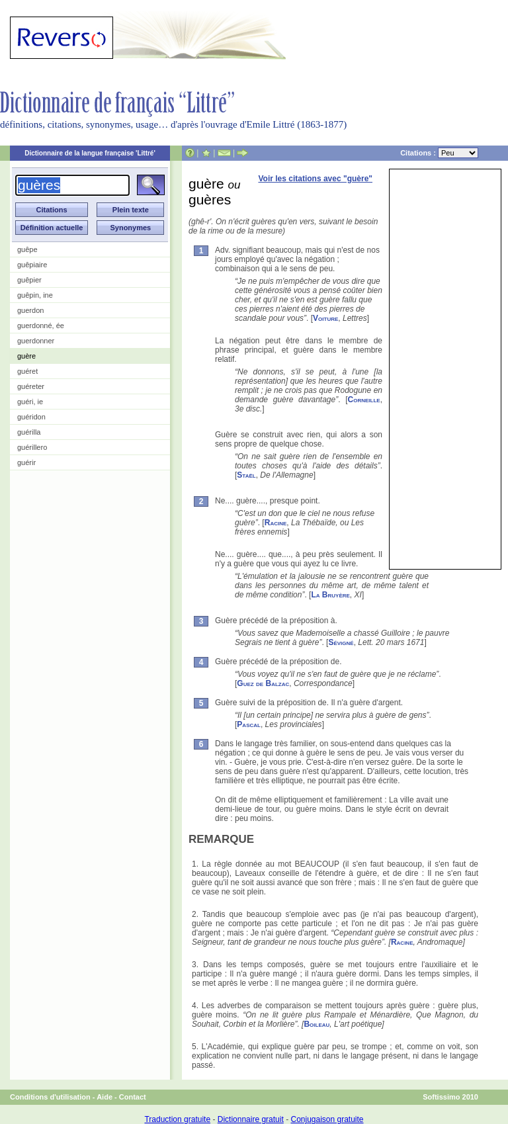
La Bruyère (330, 594)
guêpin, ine (35, 295)
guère (26, 356)
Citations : (439, 153)
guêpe (27, 249)
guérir (26, 462)
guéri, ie (30, 402)
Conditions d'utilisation (50, 1097)
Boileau (316, 1024)
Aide (104, 1097)
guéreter (30, 386)
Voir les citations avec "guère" (315, 178)
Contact (132, 1097)
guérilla (28, 432)
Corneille (364, 399)
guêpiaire (32, 265)
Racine (276, 522)
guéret (27, 371)
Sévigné (340, 642)
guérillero (32, 447)
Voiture (325, 318)
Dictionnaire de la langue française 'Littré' (89, 153)
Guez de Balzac (263, 683)
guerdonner (35, 341)
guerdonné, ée (40, 325)
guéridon (31, 417)
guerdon (30, 310)
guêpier (29, 280)
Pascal (249, 724)
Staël (246, 475)
